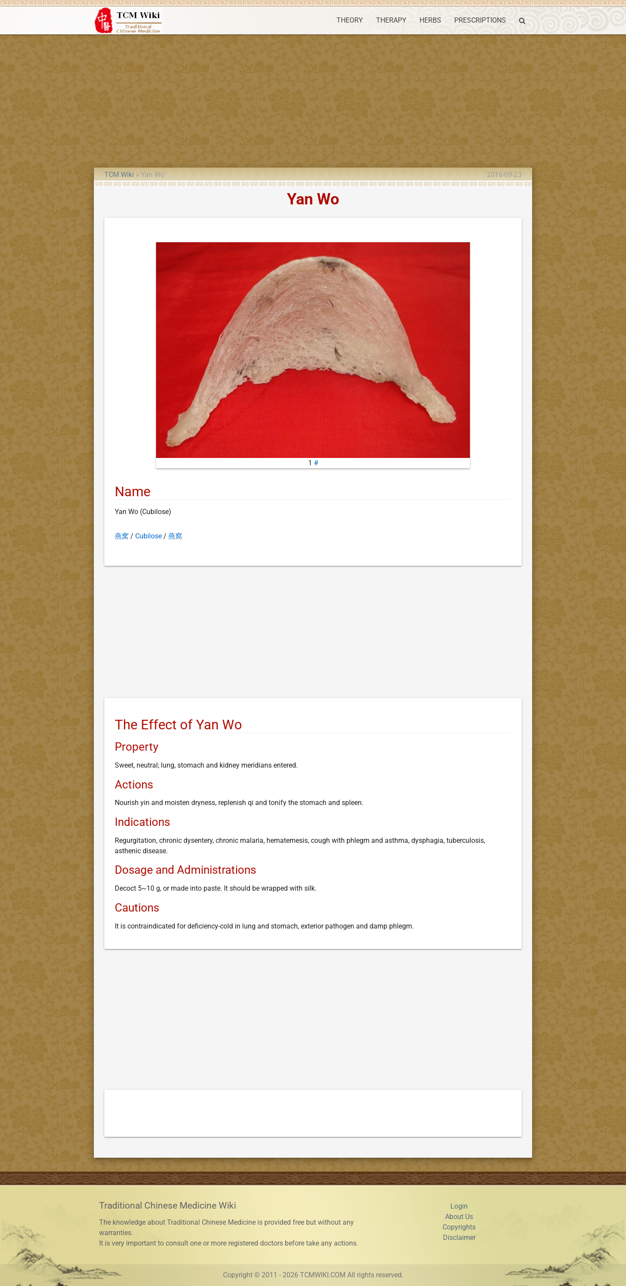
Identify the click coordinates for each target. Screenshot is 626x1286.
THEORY (349, 20)
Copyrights (459, 1227)
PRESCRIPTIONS (480, 20)
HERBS (430, 20)
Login (459, 1206)
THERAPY (391, 20)
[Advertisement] (313, 99)
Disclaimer (459, 1237)
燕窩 (175, 536)
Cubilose (148, 536)
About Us (459, 1217)
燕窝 (122, 536)
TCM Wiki (119, 174)
